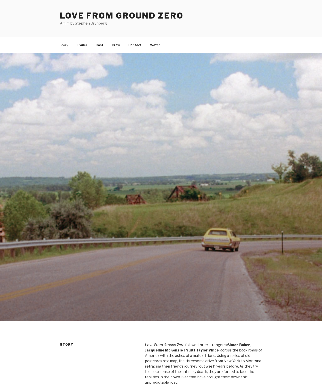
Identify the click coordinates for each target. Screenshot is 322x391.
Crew (116, 45)
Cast (99, 45)
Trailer (82, 45)
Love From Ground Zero (121, 16)
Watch (155, 45)
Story (63, 45)
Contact (135, 45)
